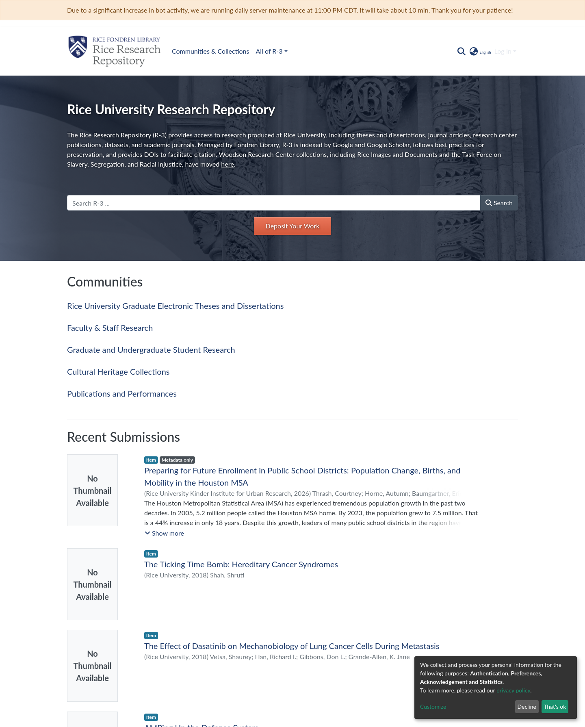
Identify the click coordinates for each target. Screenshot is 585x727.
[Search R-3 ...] (274, 203)
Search (499, 202)
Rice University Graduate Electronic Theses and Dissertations (175, 305)
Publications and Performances (122, 393)
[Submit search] (461, 51)
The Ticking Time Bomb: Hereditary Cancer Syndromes (241, 564)
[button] (479, 51)
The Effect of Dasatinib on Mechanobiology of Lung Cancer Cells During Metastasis (292, 646)
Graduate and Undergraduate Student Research (151, 349)
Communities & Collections (210, 51)
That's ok (555, 706)
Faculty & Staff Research (110, 327)
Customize (433, 706)
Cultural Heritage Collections (118, 371)
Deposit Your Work (293, 226)
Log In (502, 51)
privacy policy (513, 690)
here (227, 164)
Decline (526, 706)
